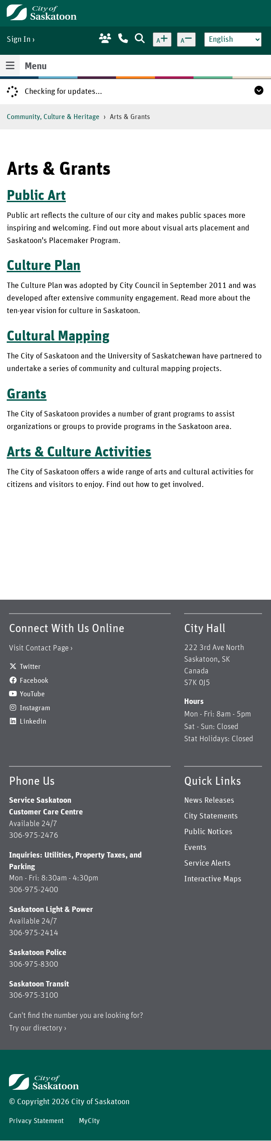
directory (47, 1028)
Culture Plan (44, 266)
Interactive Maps (212, 879)
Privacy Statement (36, 1120)
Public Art (36, 196)
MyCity (89, 1120)
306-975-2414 (33, 933)
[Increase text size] (162, 39)
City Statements (211, 816)
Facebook (34, 680)
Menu (36, 66)
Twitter (30, 666)
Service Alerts (207, 863)
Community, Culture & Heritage (53, 116)
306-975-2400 (33, 890)
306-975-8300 (33, 964)
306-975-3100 (33, 995)
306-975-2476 (33, 835)
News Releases (209, 800)
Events (195, 848)
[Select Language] (233, 39)
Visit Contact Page (39, 648)
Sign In (18, 39)
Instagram (35, 708)
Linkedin (33, 721)
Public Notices (208, 832)
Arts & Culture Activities (79, 452)
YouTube (32, 694)
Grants (27, 394)
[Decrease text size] (186, 39)
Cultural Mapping (58, 336)
